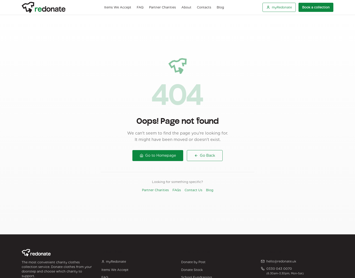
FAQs (176, 190)
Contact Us (193, 190)
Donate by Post (193, 262)
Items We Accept (117, 7)
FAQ (140, 7)
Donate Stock (192, 270)
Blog (220, 7)
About (186, 7)
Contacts (204, 7)
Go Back (204, 155)
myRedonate (279, 7)
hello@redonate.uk (281, 261)
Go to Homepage (158, 155)
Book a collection (316, 7)
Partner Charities (162, 7)
